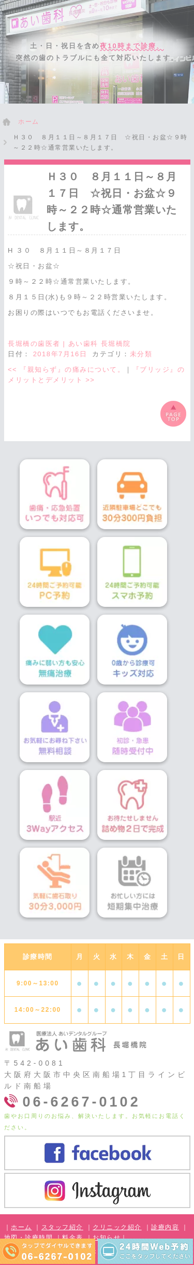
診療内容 (165, 1227)
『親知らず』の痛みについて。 (66, 369)
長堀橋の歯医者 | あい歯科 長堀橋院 (69, 343)
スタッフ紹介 (62, 1227)
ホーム (21, 1227)
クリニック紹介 (117, 1227)
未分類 (141, 354)
